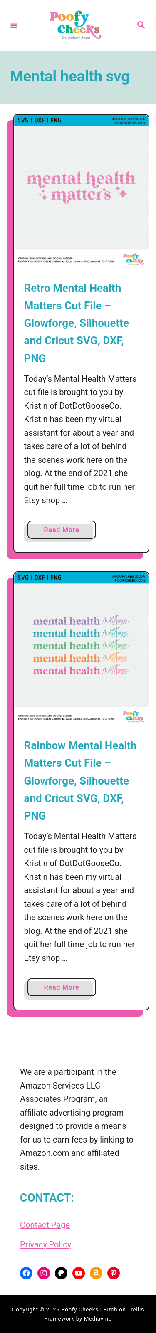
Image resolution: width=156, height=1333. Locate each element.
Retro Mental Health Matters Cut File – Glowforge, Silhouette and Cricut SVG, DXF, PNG (76, 323)
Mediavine (98, 1319)
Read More (64, 531)
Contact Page (45, 1225)
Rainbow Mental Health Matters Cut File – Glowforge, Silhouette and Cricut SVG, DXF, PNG (80, 780)
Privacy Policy (45, 1244)
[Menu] (13, 25)
